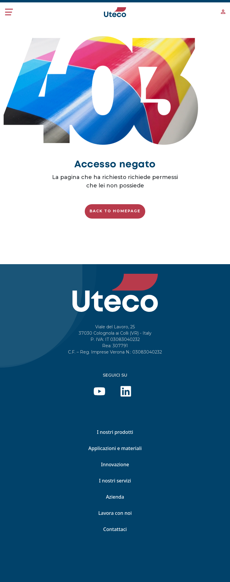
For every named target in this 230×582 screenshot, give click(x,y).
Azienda (115, 497)
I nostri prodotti (115, 432)
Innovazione (115, 464)
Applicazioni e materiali (115, 448)
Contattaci (115, 529)
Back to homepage (115, 211)
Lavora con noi (115, 513)
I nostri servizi (115, 480)
